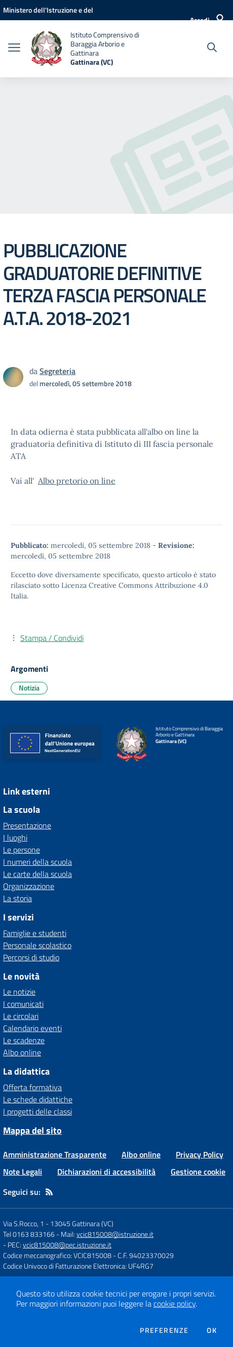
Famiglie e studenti (34, 933)
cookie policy (174, 1303)
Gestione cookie (198, 1172)
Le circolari (20, 1016)
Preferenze (164, 1330)
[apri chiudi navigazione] (14, 48)
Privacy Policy (199, 1154)
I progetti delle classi (37, 1111)
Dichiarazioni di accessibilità (106, 1172)
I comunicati (23, 1004)
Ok (212, 1330)
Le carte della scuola (37, 874)
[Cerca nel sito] (212, 48)
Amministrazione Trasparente (54, 1154)
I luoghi (15, 837)
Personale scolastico (37, 945)
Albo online (22, 1052)
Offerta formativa (32, 1087)
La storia (17, 898)
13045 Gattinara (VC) (81, 1223)
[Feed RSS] (49, 1191)
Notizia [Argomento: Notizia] (29, 687)
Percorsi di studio (31, 957)
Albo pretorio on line (76, 481)
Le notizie (19, 992)
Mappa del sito (32, 1130)
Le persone (21, 850)
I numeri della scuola (37, 862)
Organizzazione (28, 886)
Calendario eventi (32, 1028)
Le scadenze (24, 1040)
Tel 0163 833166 (29, 1234)
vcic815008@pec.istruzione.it (67, 1244)
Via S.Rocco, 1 (23, 1223)
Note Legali (22, 1172)
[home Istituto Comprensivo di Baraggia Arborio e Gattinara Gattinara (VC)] (91, 48)
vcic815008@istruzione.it (114, 1234)
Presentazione (27, 825)
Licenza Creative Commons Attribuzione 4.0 (134, 585)
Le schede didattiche (37, 1099)
